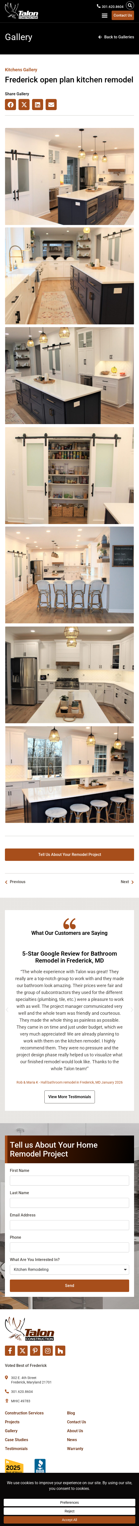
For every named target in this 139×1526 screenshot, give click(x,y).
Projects (12, 1422)
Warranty (75, 1448)
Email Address (22, 1215)
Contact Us (76, 1422)
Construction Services (24, 1413)
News (72, 1439)
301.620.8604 (112, 7)
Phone (15, 1237)
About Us (75, 1431)
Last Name (19, 1192)
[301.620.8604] (99, 6)
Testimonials (16, 1448)
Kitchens (13, 69)
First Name (19, 1170)
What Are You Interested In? (35, 1259)
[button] (130, 5)
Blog (71, 1413)
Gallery (11, 1431)
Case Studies (16, 1439)
